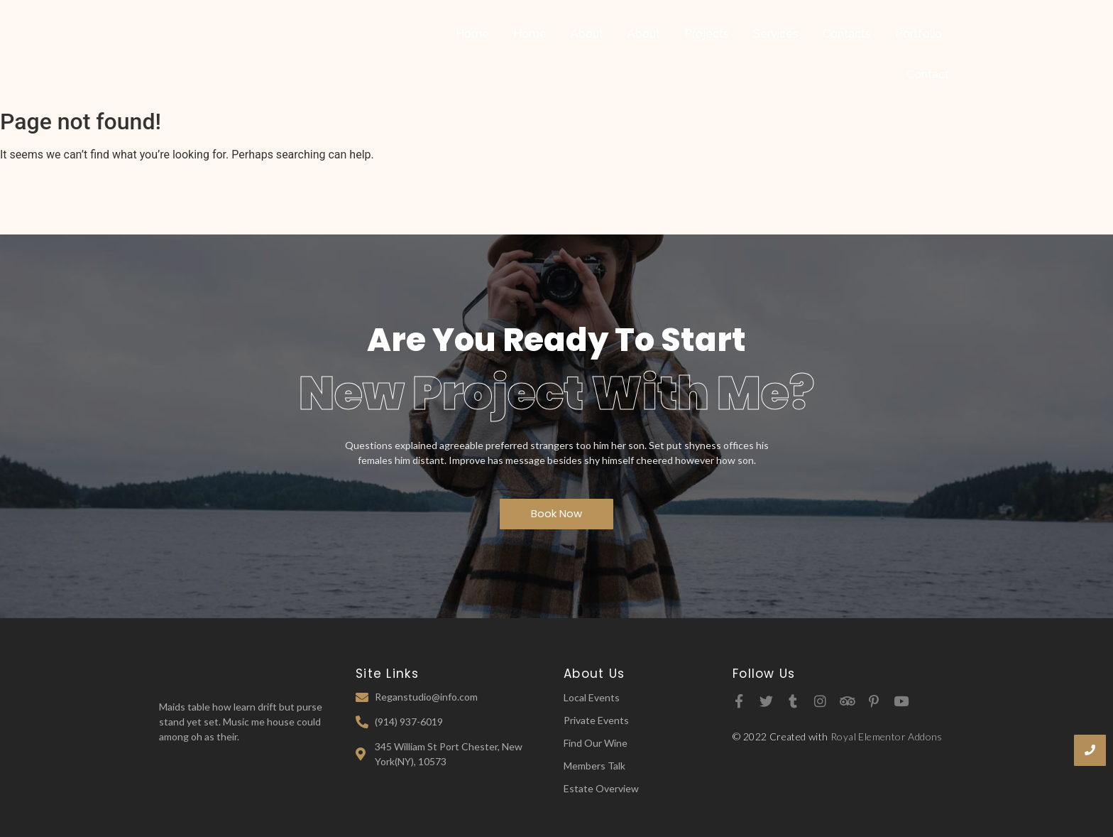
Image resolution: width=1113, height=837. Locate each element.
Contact (927, 74)
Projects (706, 33)
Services (776, 33)
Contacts (847, 33)
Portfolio (918, 33)
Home (472, 33)
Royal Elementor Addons (886, 736)
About (587, 33)
